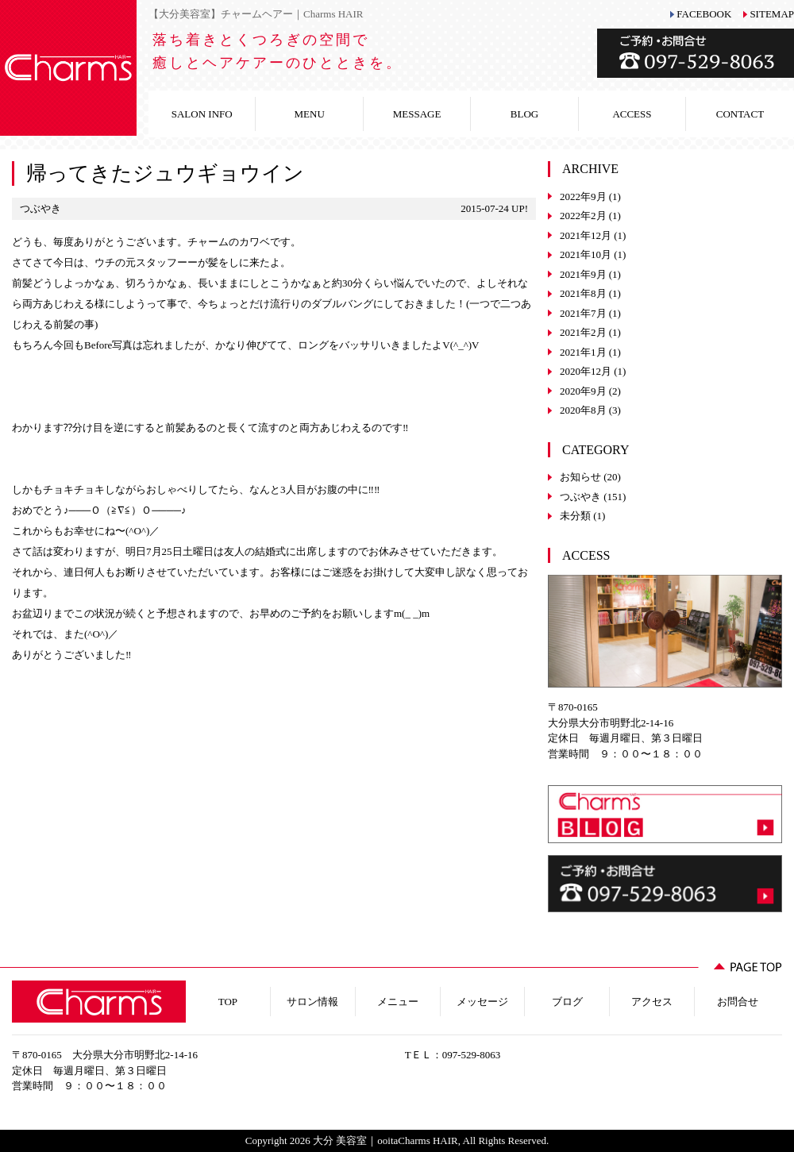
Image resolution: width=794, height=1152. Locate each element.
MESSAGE (417, 114)
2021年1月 (583, 352)
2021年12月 (585, 235)
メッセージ (482, 1002)
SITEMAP (772, 14)
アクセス (652, 1002)
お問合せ (737, 1002)
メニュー (397, 1002)
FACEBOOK (703, 14)
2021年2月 (583, 332)
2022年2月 (583, 216)
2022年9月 (583, 196)
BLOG (524, 114)
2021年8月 (583, 293)
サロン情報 (312, 1002)
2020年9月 (583, 391)
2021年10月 (585, 254)
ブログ (567, 1002)
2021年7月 (583, 313)
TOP (227, 1002)
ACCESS (631, 114)
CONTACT (740, 114)
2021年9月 (583, 274)
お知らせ (580, 477)
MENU (310, 114)
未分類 (575, 516)
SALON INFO (202, 114)
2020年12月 (585, 371)
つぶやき (580, 497)
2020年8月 (583, 410)
